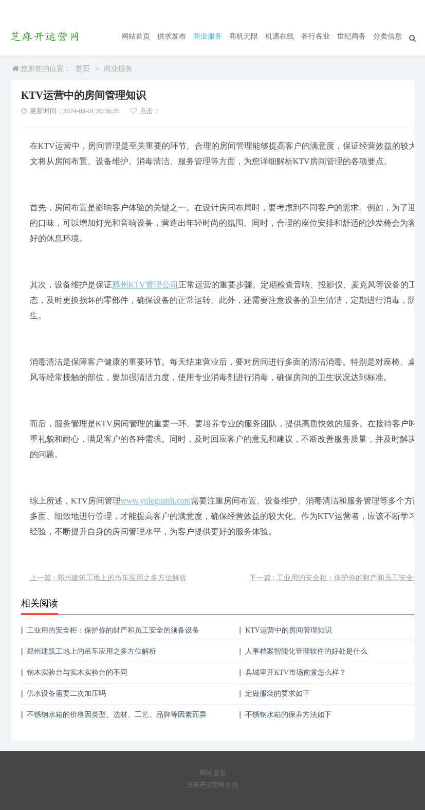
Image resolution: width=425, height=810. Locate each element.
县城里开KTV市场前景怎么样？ (295, 672)
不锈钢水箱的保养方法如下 (288, 714)
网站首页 (135, 36)
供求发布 (171, 36)
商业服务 (207, 36)
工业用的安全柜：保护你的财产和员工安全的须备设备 (113, 630)
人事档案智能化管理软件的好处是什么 (306, 651)
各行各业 (315, 36)
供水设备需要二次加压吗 (66, 693)
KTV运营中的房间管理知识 (288, 630)
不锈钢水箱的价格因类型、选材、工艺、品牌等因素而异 (117, 714)
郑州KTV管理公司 (145, 284)
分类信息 (387, 36)
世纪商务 (351, 36)
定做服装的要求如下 (277, 693)
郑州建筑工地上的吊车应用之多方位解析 (91, 651)
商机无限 (243, 36)
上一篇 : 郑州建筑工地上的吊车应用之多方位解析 (108, 578)
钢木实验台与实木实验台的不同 (77, 672)
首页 (83, 69)
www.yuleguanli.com (156, 500)
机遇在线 (279, 36)
